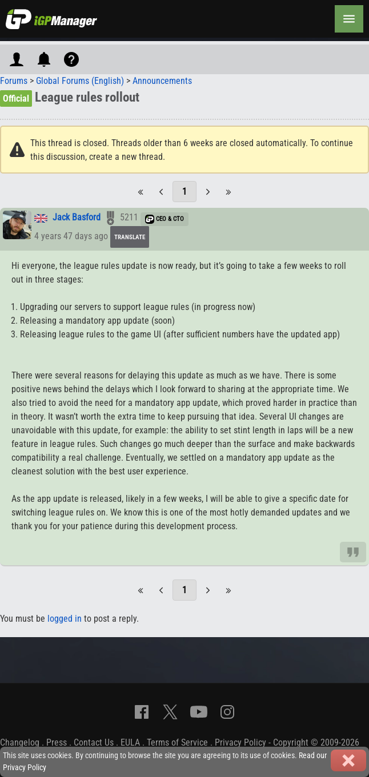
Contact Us (94, 742)
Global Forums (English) (80, 80)
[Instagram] (227, 712)
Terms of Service (177, 742)
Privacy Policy (240, 742)
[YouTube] (199, 712)
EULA (130, 742)
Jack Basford (77, 217)
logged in (64, 618)
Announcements (162, 80)
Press (56, 742)
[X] (170, 712)
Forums (13, 80)
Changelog (19, 742)
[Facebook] (142, 712)
